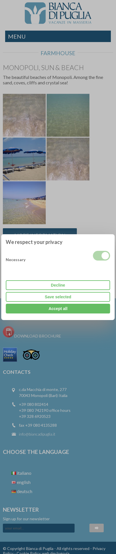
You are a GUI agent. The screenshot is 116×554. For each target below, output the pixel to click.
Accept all (58, 308)
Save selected (58, 297)
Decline (58, 285)
